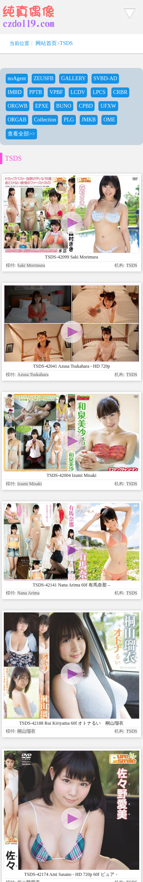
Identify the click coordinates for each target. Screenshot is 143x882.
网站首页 (46, 43)
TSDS (66, 43)
